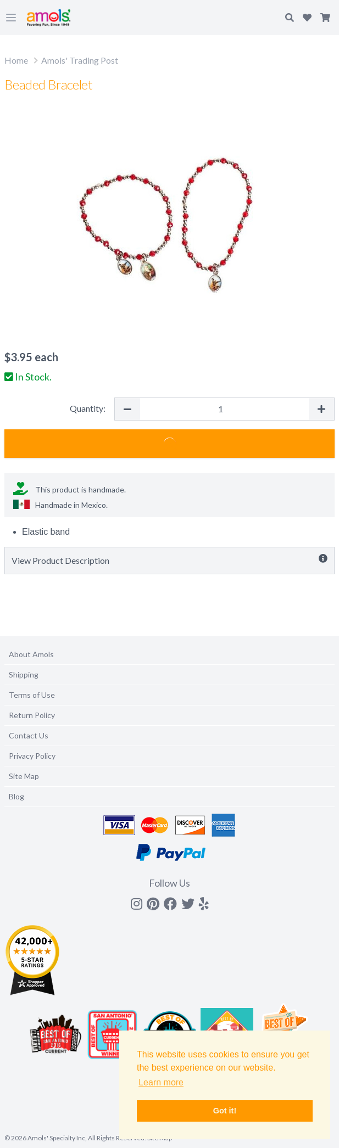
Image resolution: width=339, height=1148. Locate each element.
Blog (16, 796)
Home (16, 60)
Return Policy (32, 715)
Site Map (24, 776)
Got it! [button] (224, 1110)
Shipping (23, 674)
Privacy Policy (32, 755)
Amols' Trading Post (79, 60)
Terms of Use (32, 694)
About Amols (31, 654)
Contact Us (28, 735)
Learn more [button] (161, 1082)
